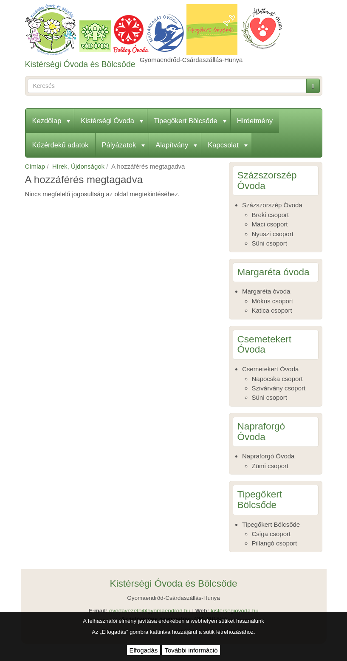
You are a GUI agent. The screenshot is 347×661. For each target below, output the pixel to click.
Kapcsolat (227, 145)
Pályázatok (123, 145)
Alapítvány (176, 145)
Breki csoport (270, 214)
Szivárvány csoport (279, 388)
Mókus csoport (272, 301)
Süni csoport (269, 243)
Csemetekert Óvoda (270, 369)
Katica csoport (272, 310)
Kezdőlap (51, 120)
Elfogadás (144, 650)
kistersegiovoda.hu (235, 610)
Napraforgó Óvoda (268, 456)
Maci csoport (270, 224)
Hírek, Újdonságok (78, 166)
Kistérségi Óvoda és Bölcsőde (80, 64)
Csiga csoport (271, 533)
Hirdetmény (255, 120)
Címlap (35, 166)
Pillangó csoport (274, 543)
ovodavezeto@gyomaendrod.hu (150, 610)
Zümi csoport (270, 465)
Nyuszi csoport (272, 233)
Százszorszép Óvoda (272, 205)
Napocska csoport (277, 378)
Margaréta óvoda (266, 291)
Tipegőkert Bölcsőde (190, 120)
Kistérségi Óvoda (112, 120)
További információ (190, 650)
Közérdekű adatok (60, 145)
